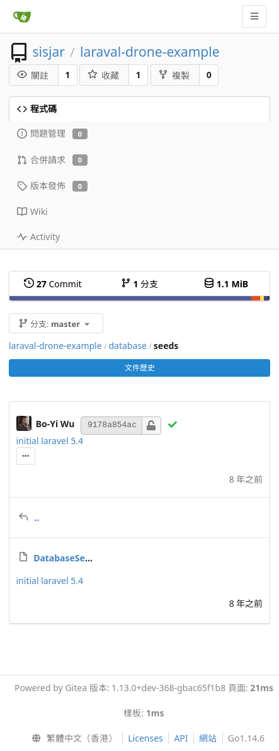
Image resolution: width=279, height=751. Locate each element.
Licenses (145, 738)
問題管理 (52, 133)
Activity (38, 237)
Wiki (32, 211)
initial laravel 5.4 (50, 441)
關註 (32, 75)
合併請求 (52, 160)
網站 (208, 738)
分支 (139, 284)
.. (37, 518)
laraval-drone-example (149, 51)
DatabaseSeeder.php (78, 558)
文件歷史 (140, 367)
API (181, 738)
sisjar (48, 51)
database (127, 346)
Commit (52, 284)
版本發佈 (52, 186)
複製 (174, 75)
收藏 (103, 75)
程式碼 (37, 109)
